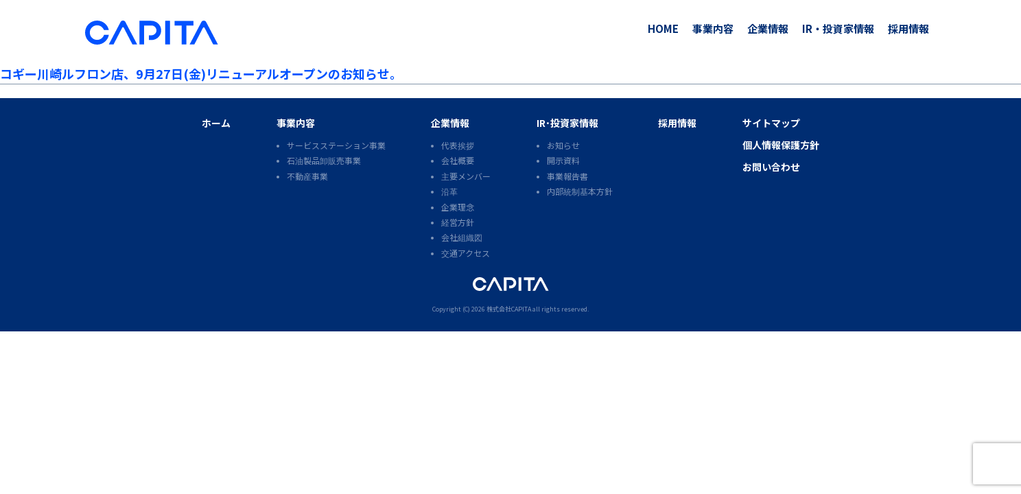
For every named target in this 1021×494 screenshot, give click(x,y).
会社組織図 (461, 237)
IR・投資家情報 (838, 28)
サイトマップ (771, 123)
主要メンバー (466, 176)
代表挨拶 (457, 145)
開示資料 (563, 160)
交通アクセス (465, 253)
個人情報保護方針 (780, 145)
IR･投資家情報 (567, 123)
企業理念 (457, 207)
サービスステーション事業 (336, 145)
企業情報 (767, 28)
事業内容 (713, 28)
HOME (663, 28)
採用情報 (908, 28)
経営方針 (457, 222)
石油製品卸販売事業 (324, 160)
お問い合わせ (771, 167)
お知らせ (563, 145)
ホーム (216, 123)
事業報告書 (567, 176)
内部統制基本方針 (580, 191)
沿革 (449, 191)
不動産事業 (307, 176)
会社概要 (457, 160)
